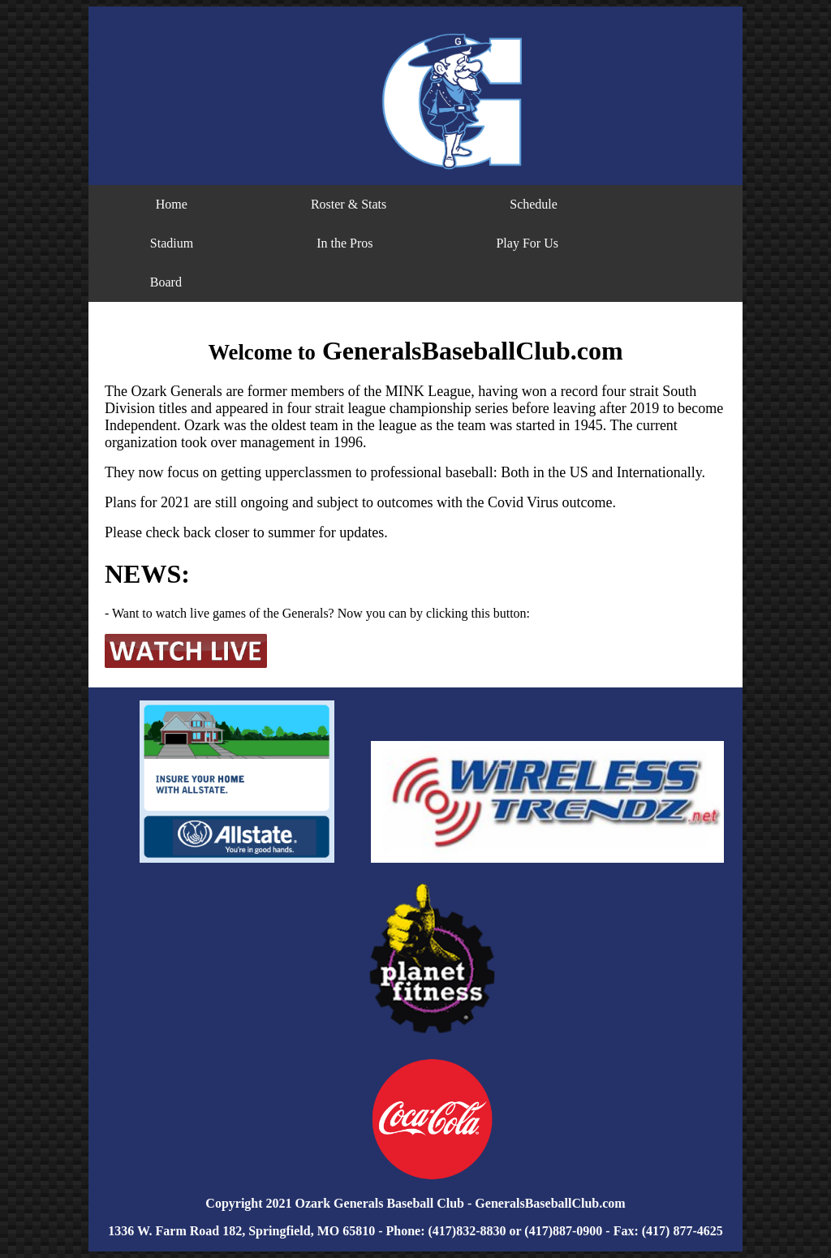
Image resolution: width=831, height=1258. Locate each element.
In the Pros (344, 243)
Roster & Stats (348, 204)
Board (166, 282)
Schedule (534, 204)
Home (171, 204)
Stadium (171, 243)
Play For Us (527, 243)
